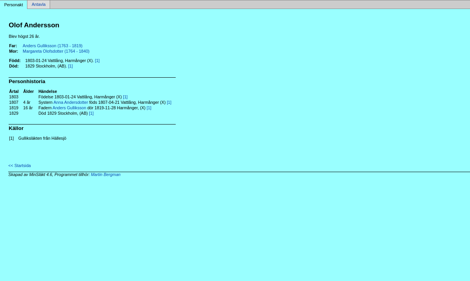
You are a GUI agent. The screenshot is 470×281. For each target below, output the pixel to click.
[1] (97, 60)
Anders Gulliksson (69, 107)
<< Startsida (19, 165)
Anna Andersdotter (71, 102)
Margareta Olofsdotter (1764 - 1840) (56, 51)
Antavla (39, 4)
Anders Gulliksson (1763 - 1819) (53, 45)
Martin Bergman (106, 174)
